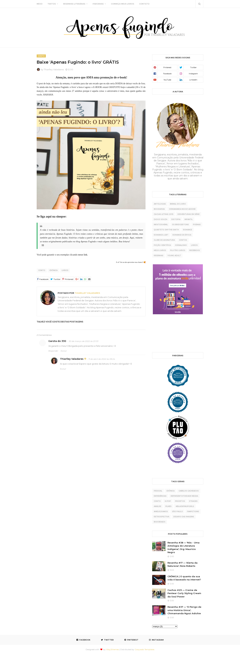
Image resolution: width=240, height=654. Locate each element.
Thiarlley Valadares (54, 69)
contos (183, 240)
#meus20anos (161, 511)
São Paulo (177, 511)
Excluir (64, 351)
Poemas (197, 224)
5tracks (193, 501)
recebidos (194, 250)
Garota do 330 (57, 341)
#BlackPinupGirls (185, 506)
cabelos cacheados (189, 491)
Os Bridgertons (180, 224)
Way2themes (112, 649)
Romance (187, 230)
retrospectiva (161, 517)
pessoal (158, 491)
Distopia (175, 219)
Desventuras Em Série (189, 214)
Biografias (159, 209)
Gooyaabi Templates (144, 649)
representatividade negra (184, 496)
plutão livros (177, 250)
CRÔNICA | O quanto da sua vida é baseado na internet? (184, 578)
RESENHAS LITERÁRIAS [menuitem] (74, 4)
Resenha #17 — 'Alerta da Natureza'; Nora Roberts (183, 564)
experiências (160, 496)
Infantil (188, 219)
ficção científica (162, 245)
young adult (174, 255)
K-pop (168, 501)
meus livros (160, 250)
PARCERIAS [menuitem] (98, 4)
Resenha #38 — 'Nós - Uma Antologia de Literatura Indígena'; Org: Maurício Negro (184, 547)
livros (65, 270)
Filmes (168, 506)
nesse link (82, 254)
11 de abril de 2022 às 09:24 (101, 359)
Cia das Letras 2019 (163, 214)
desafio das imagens (183, 517)
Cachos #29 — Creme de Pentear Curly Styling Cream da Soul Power (184, 593)
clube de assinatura (164, 240)
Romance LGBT (161, 235)
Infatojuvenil (161, 224)
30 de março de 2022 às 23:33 (83, 341)
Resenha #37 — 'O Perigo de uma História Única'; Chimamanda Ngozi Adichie (184, 610)
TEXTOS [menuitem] (52, 4)
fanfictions (193, 511)
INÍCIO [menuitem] (39, 4)
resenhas (158, 255)
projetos (180, 501)
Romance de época (181, 235)
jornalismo (181, 245)
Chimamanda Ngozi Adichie (182, 209)
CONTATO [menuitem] (144, 4)
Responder (53, 351)
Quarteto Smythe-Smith (166, 230)
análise (157, 506)
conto (41, 270)
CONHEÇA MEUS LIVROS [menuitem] (122, 4)
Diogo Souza (160, 219)
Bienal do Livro (178, 204)
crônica (53, 270)
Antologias (160, 204)
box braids (159, 522)
